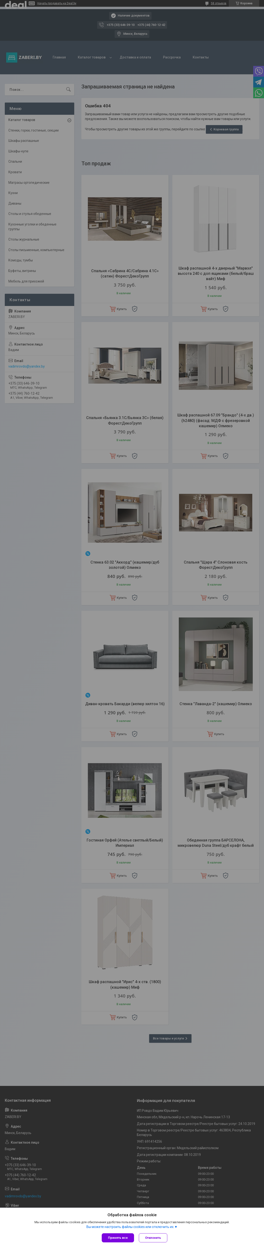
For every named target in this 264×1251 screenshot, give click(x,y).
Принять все (118, 1237)
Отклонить (153, 1237)
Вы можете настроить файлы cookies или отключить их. (130, 1227)
